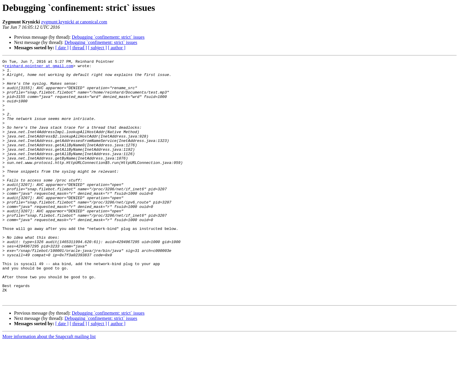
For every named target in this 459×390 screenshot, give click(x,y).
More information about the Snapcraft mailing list (49, 384)
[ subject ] (97, 47)
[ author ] (117, 47)
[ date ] (61, 47)
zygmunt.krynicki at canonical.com (74, 21)
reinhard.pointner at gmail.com (39, 67)
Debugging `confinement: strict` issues (108, 37)
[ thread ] (78, 47)
